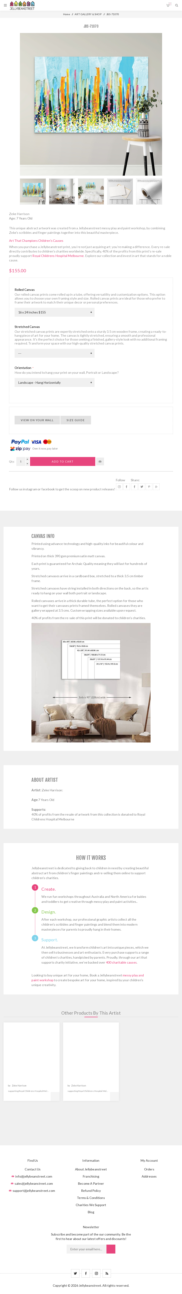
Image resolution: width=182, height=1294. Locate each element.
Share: (135, 480)
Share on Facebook (134, 486)
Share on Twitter (141, 486)
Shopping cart (170, 3)
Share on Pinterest (149, 486)
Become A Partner (91, 1183)
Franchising (91, 1176)
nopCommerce (99, 1291)
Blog (91, 1212)
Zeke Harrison (19, 214)
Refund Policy (91, 1191)
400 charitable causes (121, 962)
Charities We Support (91, 1205)
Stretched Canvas (27, 327)
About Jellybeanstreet (91, 1169)
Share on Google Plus (156, 486)
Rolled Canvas (25, 290)
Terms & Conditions (91, 1198)
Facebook (126, 486)
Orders (149, 1169)
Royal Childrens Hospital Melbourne (58, 256)
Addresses (149, 1176)
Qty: (12, 461)
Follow (120, 480)
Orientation (23, 368)
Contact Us (33, 1169)
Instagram (119, 486)
